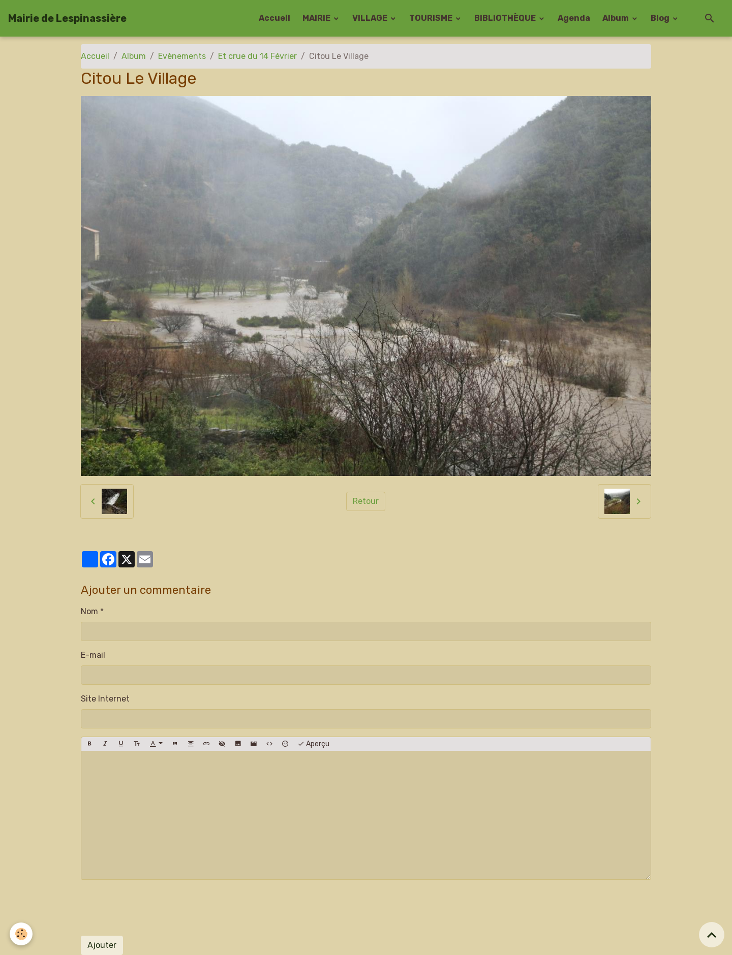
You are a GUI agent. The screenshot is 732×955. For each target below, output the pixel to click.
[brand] (67, 18)
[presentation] (158, 908)
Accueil (274, 18)
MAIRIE (317, 18)
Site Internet (105, 699)
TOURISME (431, 18)
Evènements (182, 56)
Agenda (574, 18)
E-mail (93, 655)
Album (616, 18)
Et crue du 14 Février (257, 56)
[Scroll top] (711, 934)
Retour (366, 501)
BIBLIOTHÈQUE (505, 18)
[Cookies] (21, 933)
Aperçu (313, 744)
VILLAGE (370, 18)
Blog (661, 18)
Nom (89, 611)
